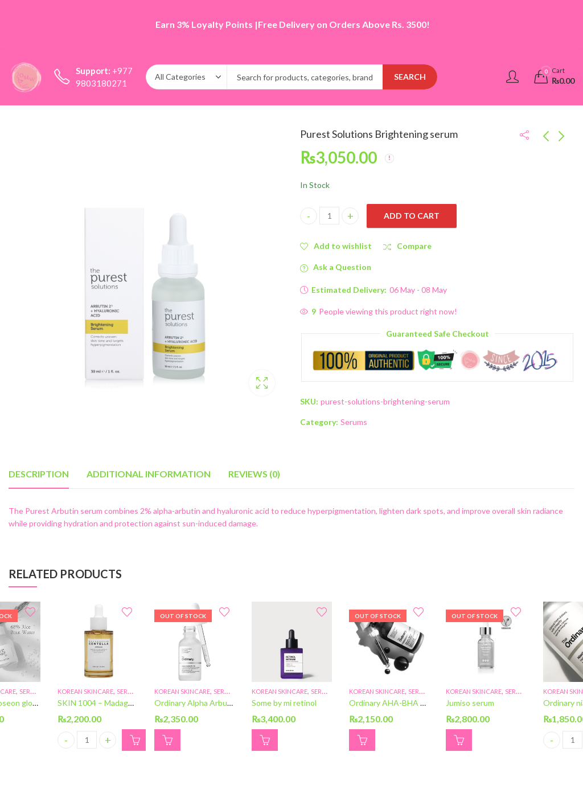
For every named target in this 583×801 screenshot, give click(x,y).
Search (410, 76)
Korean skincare (85, 691)
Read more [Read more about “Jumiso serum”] (459, 740)
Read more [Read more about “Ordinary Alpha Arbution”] (167, 740)
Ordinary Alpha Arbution (197, 703)
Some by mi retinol (284, 703)
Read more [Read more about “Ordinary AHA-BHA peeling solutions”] (362, 740)
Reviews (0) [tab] (254, 473)
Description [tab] (39, 473)
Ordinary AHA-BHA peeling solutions (415, 703)
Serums (353, 422)
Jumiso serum (470, 703)
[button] (135, 740)
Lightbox (262, 383)
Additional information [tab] (149, 473)
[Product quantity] (329, 215)
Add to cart (412, 215)
